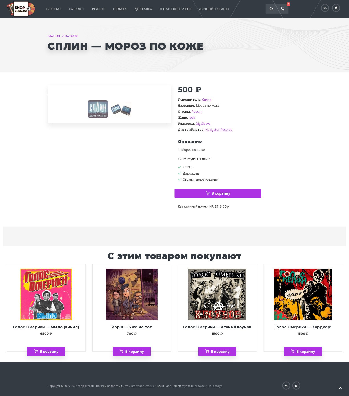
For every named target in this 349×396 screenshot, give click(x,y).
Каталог (76, 9)
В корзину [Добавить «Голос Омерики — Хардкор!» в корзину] (305, 351)
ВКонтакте (198, 386)
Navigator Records (218, 129)
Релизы (99, 9)
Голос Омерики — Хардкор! (302, 327)
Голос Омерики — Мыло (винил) (46, 327)
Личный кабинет (214, 9)
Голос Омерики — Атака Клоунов (217, 327)
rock (192, 117)
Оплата (120, 9)
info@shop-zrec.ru (142, 386)
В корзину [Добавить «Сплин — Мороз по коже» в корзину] (221, 193)
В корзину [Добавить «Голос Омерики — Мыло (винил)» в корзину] (49, 351)
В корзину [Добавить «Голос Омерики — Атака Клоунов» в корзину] (220, 351)
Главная (53, 9)
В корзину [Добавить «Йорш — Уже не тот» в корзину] (134, 351)
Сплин (206, 99)
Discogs (217, 386)
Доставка (143, 9)
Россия (197, 111)
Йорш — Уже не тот (132, 327)
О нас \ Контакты (175, 9)
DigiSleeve (203, 123)
